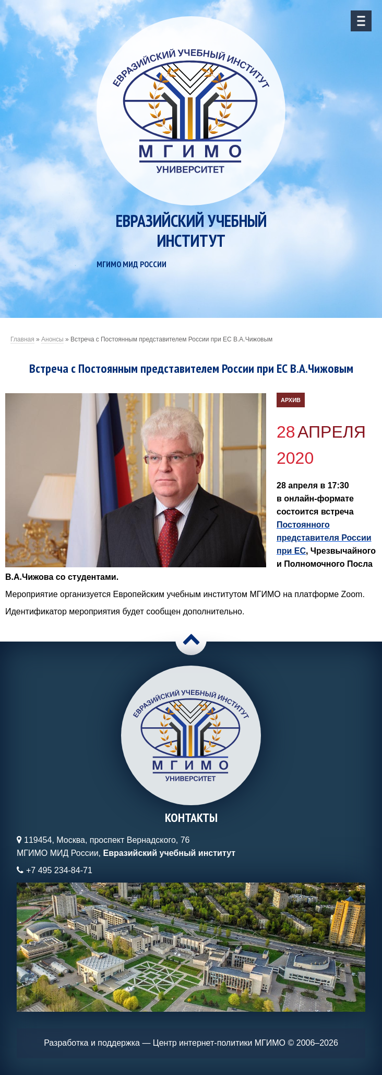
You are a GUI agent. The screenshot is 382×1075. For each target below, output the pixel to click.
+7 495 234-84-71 (59, 870)
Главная (22, 339)
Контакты (191, 817)
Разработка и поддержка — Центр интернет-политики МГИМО (164, 1042)
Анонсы (52, 339)
